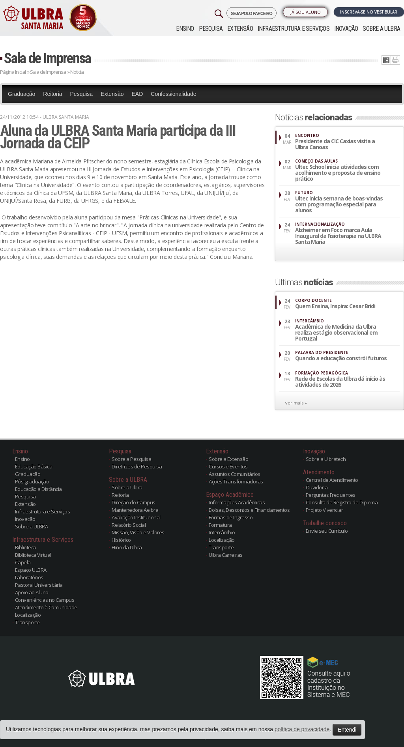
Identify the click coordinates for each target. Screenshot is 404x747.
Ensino (185, 28)
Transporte (27, 622)
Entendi (347, 729)
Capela (23, 562)
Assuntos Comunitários (234, 473)
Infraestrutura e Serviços (293, 28)
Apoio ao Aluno (32, 592)
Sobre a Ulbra (127, 487)
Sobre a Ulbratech (326, 458)
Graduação (21, 94)
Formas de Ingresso (230, 517)
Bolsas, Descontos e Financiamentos (249, 509)
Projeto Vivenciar (324, 509)
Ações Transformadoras (236, 481)
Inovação (346, 28)
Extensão (240, 28)
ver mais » (296, 403)
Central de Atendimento (332, 479)
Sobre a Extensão (228, 458)
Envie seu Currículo (327, 530)
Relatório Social (129, 524)
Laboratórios (29, 577)
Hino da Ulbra (127, 547)
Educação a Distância (38, 488)
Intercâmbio (222, 532)
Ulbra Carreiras (226, 554)
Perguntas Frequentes (330, 494)
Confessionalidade (173, 94)
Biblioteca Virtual (33, 554)
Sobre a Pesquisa (131, 458)
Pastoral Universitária (39, 584)
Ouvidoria (317, 487)
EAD (137, 94)
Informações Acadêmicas (237, 502)
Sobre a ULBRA (381, 28)
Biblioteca (25, 547)
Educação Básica (33, 466)
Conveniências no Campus (45, 599)
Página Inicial (13, 71)
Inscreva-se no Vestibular (368, 12)
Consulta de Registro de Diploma (342, 502)
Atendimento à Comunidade (46, 607)
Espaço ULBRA (31, 569)
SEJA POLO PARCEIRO (251, 13)
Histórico (121, 539)
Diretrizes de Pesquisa (137, 466)
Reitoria (52, 94)
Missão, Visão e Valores (138, 532)
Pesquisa (211, 28)
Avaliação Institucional (136, 517)
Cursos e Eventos (228, 466)
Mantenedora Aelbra (135, 509)
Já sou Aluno (305, 12)
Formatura (220, 524)
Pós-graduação (32, 481)
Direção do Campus (133, 502)
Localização (28, 614)
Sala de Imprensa (47, 58)
